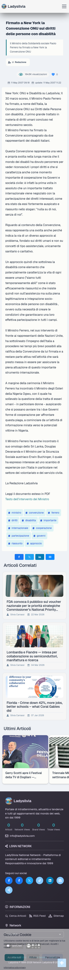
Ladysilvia (13, 6)
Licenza (53, 957)
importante (48, 520)
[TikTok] (39, 880)
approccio (34, 543)
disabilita (29, 520)
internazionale (18, 528)
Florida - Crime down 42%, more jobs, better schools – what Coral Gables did (35, 707)
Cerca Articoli (15, 915)
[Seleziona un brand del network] (34, 934)
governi (39, 535)
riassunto (15, 543)
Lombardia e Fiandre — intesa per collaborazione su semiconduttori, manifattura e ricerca (32, 656)
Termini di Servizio (38, 957)
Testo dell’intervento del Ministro (27, 499)
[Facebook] (9, 880)
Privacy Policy (19, 957)
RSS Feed (37, 915)
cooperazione (42, 528)
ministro (14, 512)
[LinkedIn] (50, 880)
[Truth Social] (9, 890)
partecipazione (18, 535)
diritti (12, 520)
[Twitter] (29, 880)
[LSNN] (60, 880)
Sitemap (56, 915)
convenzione (35, 512)
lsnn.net (14, 945)
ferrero (53, 512)
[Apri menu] (64, 6)
